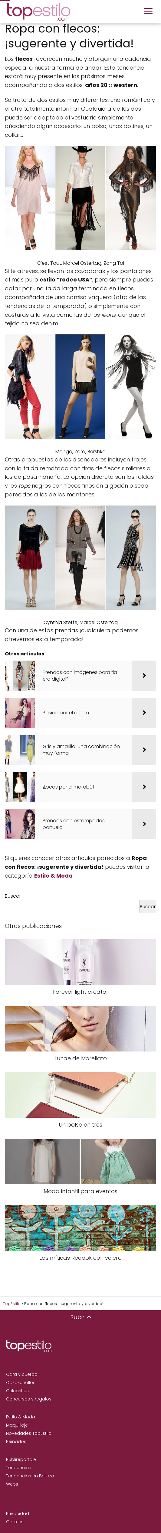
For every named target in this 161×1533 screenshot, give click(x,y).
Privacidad (17, 1514)
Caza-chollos (20, 1382)
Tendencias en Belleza (30, 1476)
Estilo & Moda (20, 1417)
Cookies (15, 1522)
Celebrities (17, 1391)
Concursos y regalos (28, 1399)
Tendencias (18, 1468)
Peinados (16, 1441)
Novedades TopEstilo (28, 1433)
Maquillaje (17, 1425)
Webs (12, 1484)
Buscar (13, 896)
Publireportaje (21, 1459)
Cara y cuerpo (22, 1374)
